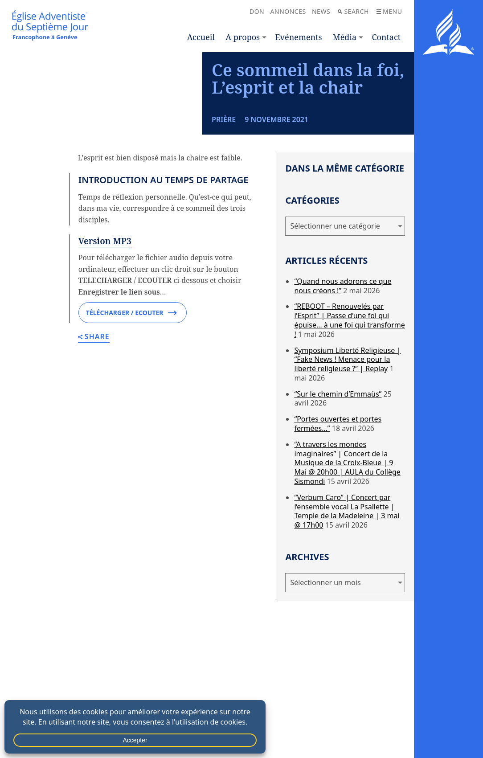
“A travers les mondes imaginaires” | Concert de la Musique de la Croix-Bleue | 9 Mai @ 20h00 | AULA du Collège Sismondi (347, 505)
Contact (386, 37)
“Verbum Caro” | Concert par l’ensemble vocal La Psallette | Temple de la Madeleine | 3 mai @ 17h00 (346, 553)
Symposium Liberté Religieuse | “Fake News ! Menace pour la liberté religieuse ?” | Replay (347, 402)
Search (353, 11)
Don (257, 11)
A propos (242, 37)
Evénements (298, 37)
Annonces (288, 11)
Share (94, 380)
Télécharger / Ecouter (131, 355)
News (321, 11)
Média (344, 37)
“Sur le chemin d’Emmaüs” (337, 436)
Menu (389, 11)
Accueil (201, 37)
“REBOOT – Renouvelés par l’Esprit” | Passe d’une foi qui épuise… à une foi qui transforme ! (349, 362)
